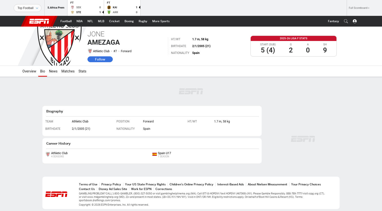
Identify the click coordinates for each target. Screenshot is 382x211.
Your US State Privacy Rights (145, 184)
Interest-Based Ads (230, 184)
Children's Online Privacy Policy (191, 184)
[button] (346, 21)
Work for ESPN (141, 189)
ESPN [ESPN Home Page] (39, 21)
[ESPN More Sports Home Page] (161, 21)
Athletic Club (101, 51)
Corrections (163, 189)
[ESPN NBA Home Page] (79, 21)
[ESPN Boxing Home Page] (129, 21)
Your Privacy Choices (306, 184)
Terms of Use (88, 184)
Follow (100, 59)
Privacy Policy (111, 184)
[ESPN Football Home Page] (66, 21)
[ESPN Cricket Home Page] (114, 21)
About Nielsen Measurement (267, 184)
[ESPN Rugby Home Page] (143, 21)
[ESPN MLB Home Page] (101, 21)
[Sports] (27, 8)
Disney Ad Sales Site (113, 189)
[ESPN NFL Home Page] (90, 21)
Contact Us (87, 189)
